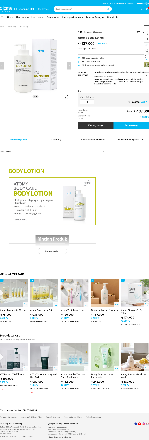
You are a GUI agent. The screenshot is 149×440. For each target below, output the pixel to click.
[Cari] (108, 9)
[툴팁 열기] (106, 43)
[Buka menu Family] (15, 9)
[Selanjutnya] (69, 65)
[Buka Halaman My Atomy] (142, 9)
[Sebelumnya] (2, 65)
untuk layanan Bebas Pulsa (59, 437)
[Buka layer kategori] (2, 17)
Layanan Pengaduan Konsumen (63, 423)
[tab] (18, 139)
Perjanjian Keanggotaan (8, 417)
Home (2, 26)
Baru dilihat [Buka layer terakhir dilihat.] (146, 58)
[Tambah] (92, 102)
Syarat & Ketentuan (53, 417)
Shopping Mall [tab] (26, 9)
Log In (111, 3)
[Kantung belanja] (147, 9)
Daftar (104, 3)
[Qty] (87, 102)
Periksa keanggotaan (93, 417)
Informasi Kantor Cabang (73, 417)
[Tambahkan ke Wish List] (143, 32)
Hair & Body (12, 26)
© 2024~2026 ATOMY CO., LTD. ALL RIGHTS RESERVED (16, 437)
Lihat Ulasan (97, 32)
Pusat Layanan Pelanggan (125, 3)
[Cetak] (138, 32)
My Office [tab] (43, 9)
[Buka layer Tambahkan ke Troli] (25, 304)
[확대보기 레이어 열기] (35, 65)
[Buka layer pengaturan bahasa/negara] (143, 3)
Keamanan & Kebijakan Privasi (31, 417)
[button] (146, 70)
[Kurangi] (82, 102)
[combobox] (15, 9)
